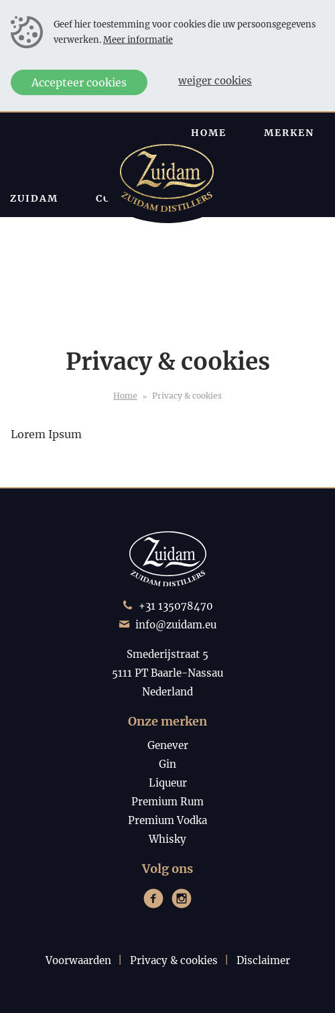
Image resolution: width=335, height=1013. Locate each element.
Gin (167, 764)
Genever (167, 745)
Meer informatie (138, 39)
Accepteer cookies (79, 82)
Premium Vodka (167, 820)
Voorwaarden (78, 960)
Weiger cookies (215, 80)
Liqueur (168, 782)
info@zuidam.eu (175, 624)
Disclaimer (263, 960)
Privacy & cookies (174, 960)
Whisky (167, 839)
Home (125, 396)
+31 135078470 (176, 606)
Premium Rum (167, 801)
